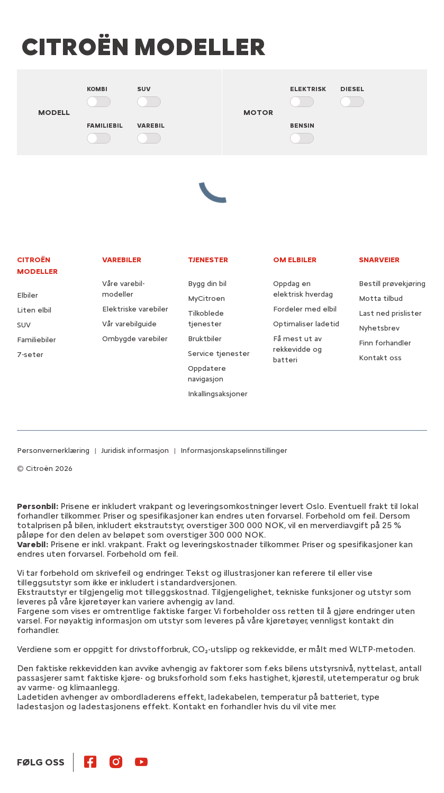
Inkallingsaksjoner (218, 393)
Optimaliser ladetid (306, 323)
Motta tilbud (381, 298)
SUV (24, 324)
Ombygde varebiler (135, 338)
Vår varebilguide (129, 323)
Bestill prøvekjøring (392, 283)
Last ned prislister (390, 313)
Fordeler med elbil (305, 309)
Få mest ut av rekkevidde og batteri (297, 349)
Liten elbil (34, 310)
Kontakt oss (380, 357)
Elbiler (27, 295)
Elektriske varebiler (135, 309)
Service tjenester (219, 353)
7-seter (30, 354)
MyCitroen (206, 298)
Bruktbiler (205, 338)
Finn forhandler (385, 343)
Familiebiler (36, 339)
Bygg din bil (207, 283)
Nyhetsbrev (379, 328)
